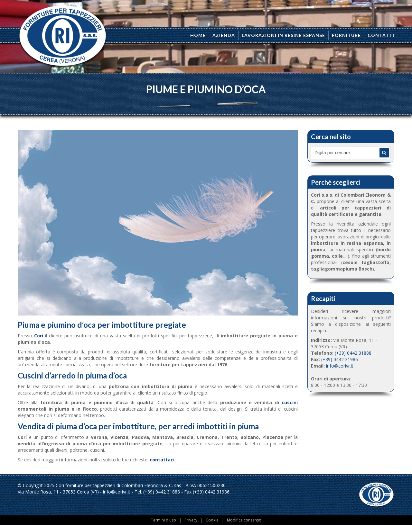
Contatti (381, 35)
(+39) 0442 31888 (353, 353)
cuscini (290, 402)
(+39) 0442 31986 (339, 359)
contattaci (162, 460)
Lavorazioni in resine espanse (283, 35)
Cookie (212, 520)
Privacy (190, 520)
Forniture (346, 35)
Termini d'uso (163, 520)
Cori (38, 336)
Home (198, 35)
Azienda (223, 35)
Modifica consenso (244, 520)
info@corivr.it (339, 366)
